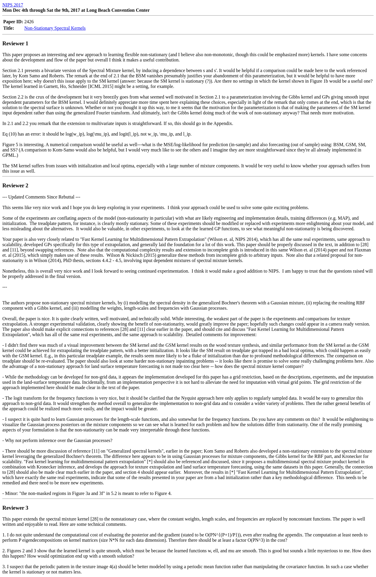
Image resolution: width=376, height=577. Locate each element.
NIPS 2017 (12, 4)
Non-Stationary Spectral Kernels (55, 28)
